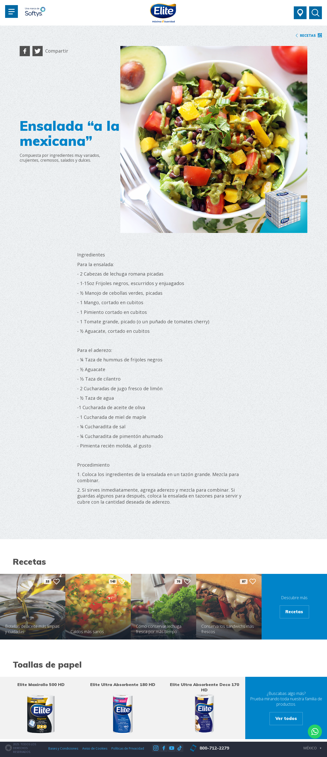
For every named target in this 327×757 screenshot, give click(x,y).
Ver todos (286, 718)
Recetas (294, 611)
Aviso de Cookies (94, 748)
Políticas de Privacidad (127, 748)
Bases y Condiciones (63, 748)
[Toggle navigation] (11, 11)
